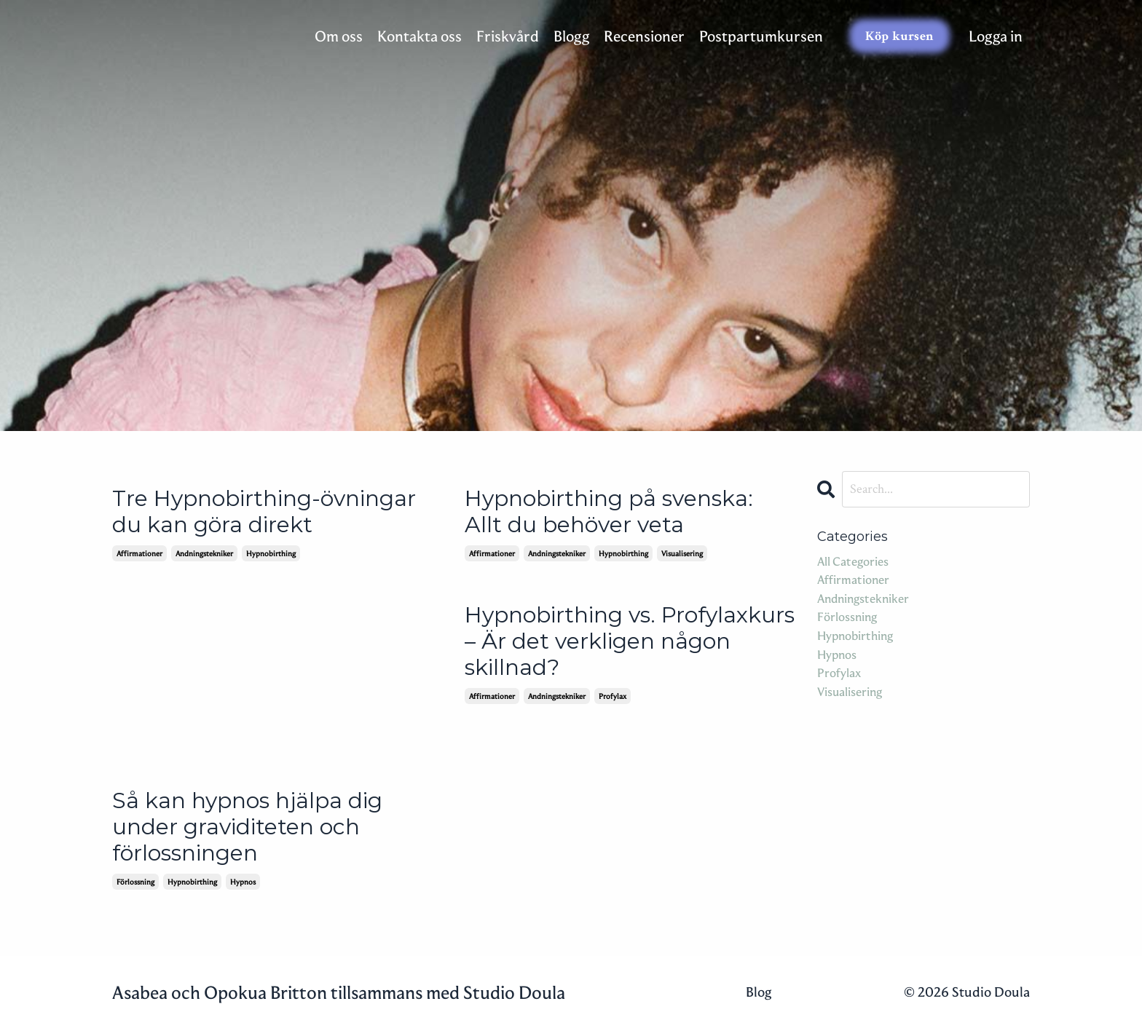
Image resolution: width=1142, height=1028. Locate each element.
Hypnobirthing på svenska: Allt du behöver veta (609, 512)
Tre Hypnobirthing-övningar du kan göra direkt (264, 512)
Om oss (339, 36)
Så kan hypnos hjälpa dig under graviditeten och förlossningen (247, 827)
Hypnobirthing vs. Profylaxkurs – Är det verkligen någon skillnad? (630, 641)
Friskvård (507, 36)
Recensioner (644, 36)
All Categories (853, 561)
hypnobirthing (271, 553)
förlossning (135, 881)
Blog (758, 992)
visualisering (682, 553)
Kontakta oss (419, 36)
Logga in (996, 36)
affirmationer (139, 553)
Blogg (571, 36)
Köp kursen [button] (899, 36)
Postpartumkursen (761, 36)
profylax (612, 696)
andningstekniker (204, 553)
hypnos (243, 881)
